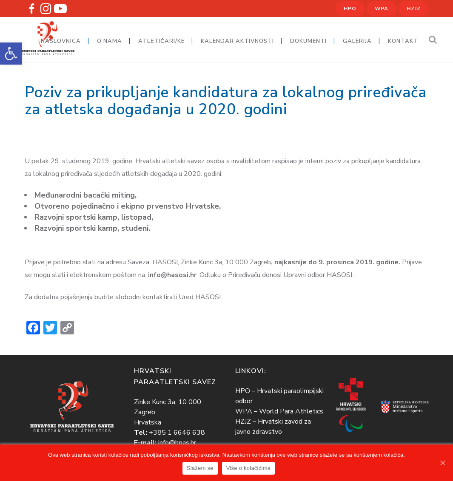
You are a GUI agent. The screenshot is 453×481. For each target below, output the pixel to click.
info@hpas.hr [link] (177, 442)
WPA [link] (381, 8)
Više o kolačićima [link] (248, 468)
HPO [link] (350, 8)
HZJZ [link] (414, 8)
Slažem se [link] (200, 468)
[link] (11, 53)
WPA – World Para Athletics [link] (279, 411)
